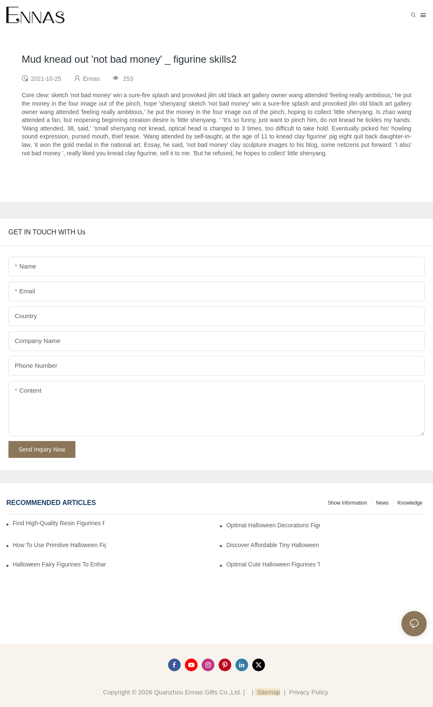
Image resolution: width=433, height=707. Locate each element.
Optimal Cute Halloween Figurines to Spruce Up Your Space (273, 564)
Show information (347, 503)
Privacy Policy (308, 692)
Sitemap (267, 692)
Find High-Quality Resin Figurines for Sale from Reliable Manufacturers (58, 523)
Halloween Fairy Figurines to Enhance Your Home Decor (59, 564)
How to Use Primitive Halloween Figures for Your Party (59, 545)
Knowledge (410, 503)
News (382, 503)
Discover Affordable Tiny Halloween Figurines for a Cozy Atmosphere (273, 545)
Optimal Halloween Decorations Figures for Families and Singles (273, 525)
